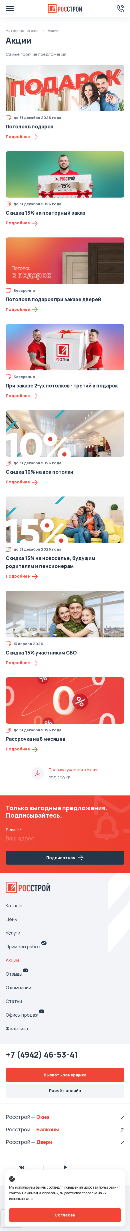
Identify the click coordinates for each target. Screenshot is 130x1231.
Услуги (13, 933)
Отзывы (17, 974)
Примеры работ (26, 946)
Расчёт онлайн (65, 1090)
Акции (12, 960)
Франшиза (17, 1028)
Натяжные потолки (22, 30)
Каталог (14, 905)
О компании (18, 987)
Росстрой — (21, 1116)
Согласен (65, 1215)
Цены (11, 919)
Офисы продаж (25, 1015)
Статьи (14, 1001)
